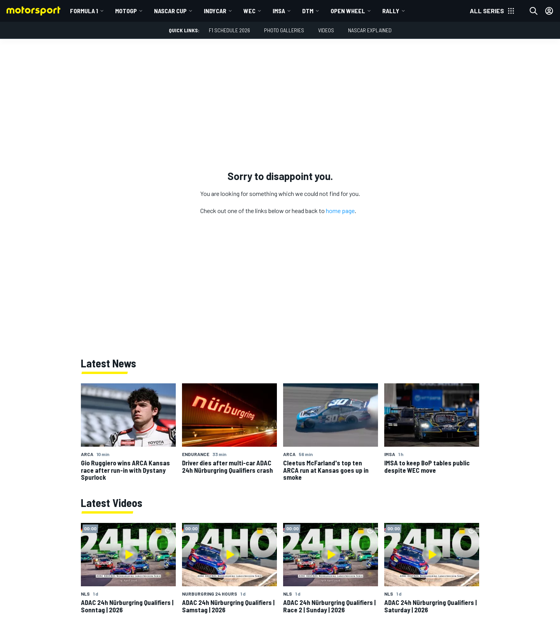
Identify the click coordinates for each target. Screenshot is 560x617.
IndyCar (215, 10)
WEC (249, 10)
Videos (326, 30)
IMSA (279, 10)
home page (340, 210)
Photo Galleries (284, 30)
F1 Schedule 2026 (229, 30)
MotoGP (126, 10)
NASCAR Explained (370, 30)
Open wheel (348, 10)
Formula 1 (84, 10)
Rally (390, 10)
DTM (307, 10)
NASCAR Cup (170, 10)
